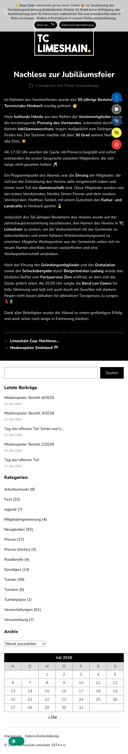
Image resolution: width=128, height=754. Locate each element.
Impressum (12, 736)
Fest (60, 85)
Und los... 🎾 (46, 25)
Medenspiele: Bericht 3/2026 (29, 413)
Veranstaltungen (87, 85)
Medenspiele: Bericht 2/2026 (29, 444)
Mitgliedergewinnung (22, 519)
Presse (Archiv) (17, 549)
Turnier (10, 579)
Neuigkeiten (47, 85)
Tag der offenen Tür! (21, 459)
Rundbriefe (13, 559)
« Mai (52, 716)
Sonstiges (12, 569)
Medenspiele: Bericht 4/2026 (29, 397)
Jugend (10, 509)
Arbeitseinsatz (16, 489)
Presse (69, 85)
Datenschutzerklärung (42, 736)
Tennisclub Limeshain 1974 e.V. (41, 745)
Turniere (11, 589)
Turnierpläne (15, 599)
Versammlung (16, 619)
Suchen (112, 372)
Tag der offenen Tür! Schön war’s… (34, 428)
